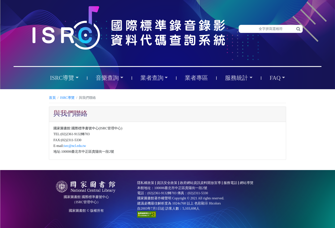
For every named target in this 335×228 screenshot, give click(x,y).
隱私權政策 (145, 183)
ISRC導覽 (67, 97)
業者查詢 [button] (151, 78)
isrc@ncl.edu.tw (75, 146)
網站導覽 (246, 183)
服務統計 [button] (236, 78)
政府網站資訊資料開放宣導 (200, 183)
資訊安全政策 (167, 183)
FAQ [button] (275, 78)
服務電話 (230, 183)
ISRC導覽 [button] (62, 78)
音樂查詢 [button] (107, 78)
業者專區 (196, 78)
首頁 (52, 97)
